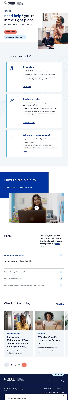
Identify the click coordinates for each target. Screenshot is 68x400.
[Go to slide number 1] (12, 365)
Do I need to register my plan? (14, 272)
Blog (62, 381)
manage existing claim (15, 37)
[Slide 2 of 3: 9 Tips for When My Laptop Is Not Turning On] (49, 334)
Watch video (11, 187)
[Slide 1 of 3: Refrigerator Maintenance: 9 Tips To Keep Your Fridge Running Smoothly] (18, 334)
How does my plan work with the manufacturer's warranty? (24, 285)
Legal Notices (47, 388)
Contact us (52, 381)
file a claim (10, 32)
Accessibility (60, 392)
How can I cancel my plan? (13, 278)
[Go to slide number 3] (19, 365)
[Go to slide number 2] (15, 365)
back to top (58, 374)
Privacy (58, 388)
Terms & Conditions (49, 395)
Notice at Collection (49, 392)
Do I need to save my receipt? (14, 255)
